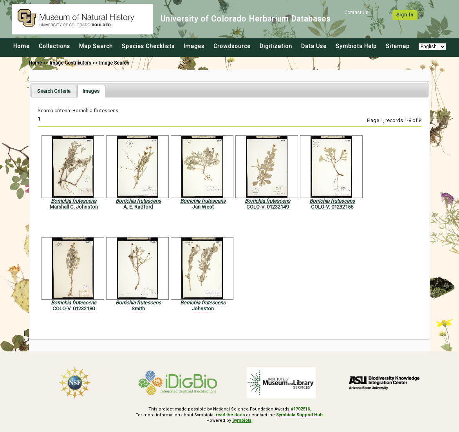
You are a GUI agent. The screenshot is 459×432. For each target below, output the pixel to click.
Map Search (96, 46)
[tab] (54, 91)
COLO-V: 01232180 (73, 308)
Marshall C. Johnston (74, 207)
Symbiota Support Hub (299, 415)
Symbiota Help (356, 46)
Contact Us (356, 12)
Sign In (405, 15)
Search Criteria (53, 91)
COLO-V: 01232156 (332, 207)
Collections (54, 46)
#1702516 (300, 409)
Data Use (314, 46)
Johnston (203, 308)
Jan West (203, 207)
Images (194, 46)
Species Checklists (148, 46)
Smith (138, 308)
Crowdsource (232, 46)
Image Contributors (70, 63)
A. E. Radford (138, 207)
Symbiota (241, 420)
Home (21, 46)
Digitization (276, 46)
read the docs (230, 415)
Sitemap (398, 46)
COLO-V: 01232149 (267, 207)
